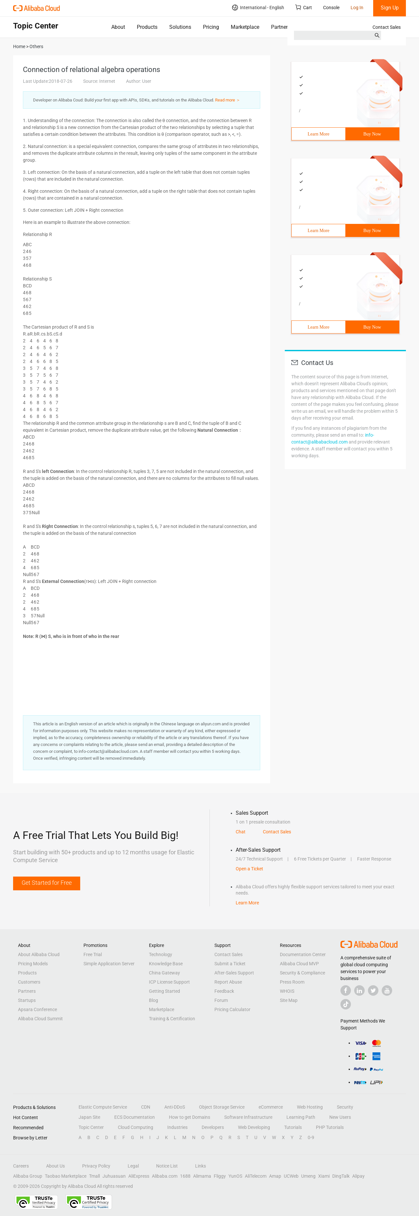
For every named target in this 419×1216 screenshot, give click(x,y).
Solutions (180, 27)
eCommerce (271, 1107)
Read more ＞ (227, 100)
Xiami (324, 1176)
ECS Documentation (134, 1117)
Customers (29, 982)
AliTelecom (255, 1176)
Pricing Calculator (232, 1009)
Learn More (318, 134)
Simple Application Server (109, 963)
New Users (340, 1117)
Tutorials (293, 1127)
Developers (213, 1127)
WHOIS (287, 991)
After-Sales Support (234, 972)
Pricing (211, 27)
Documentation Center (303, 954)
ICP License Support (169, 982)
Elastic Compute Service (103, 1107)
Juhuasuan (114, 1176)
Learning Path (300, 1117)
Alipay (358, 1176)
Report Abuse (228, 982)
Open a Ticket (249, 868)
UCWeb (291, 1176)
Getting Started (164, 991)
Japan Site (89, 1117)
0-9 (311, 1137)
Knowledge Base (166, 963)
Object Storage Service (222, 1107)
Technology (160, 954)
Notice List (167, 1166)
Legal (133, 1166)
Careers (21, 1166)
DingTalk (341, 1176)
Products (147, 27)
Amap (275, 1176)
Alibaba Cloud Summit (40, 1018)
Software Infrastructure (248, 1117)
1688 (185, 1176)
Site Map (289, 1000)
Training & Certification (172, 1018)
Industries (177, 1127)
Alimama (202, 1176)
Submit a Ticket (230, 963)
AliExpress (138, 1176)
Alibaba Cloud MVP (299, 963)
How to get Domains (189, 1117)
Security (345, 1107)
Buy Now (372, 134)
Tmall (94, 1176)
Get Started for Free (47, 882)
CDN (145, 1107)
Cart (303, 7)
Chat (241, 831)
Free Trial (92, 954)
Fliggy (220, 1176)
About (118, 27)
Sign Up (390, 8)
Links (200, 1166)
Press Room (292, 982)
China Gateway (164, 972)
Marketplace (245, 27)
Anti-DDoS (174, 1107)
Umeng (308, 1176)
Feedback (224, 991)
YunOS (235, 1176)
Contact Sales (387, 27)
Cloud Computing (135, 1127)
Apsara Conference (37, 1009)
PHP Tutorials (330, 1127)
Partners (280, 27)
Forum (221, 1000)
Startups (27, 1000)
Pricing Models (33, 963)
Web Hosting (310, 1107)
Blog (153, 1000)
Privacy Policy (96, 1166)
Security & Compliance (302, 972)
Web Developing (254, 1127)
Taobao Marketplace (65, 1176)
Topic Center (91, 1127)
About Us (55, 1166)
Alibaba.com (164, 1176)
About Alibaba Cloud (39, 954)
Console (331, 7)
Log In (357, 7)
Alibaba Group (27, 1176)
